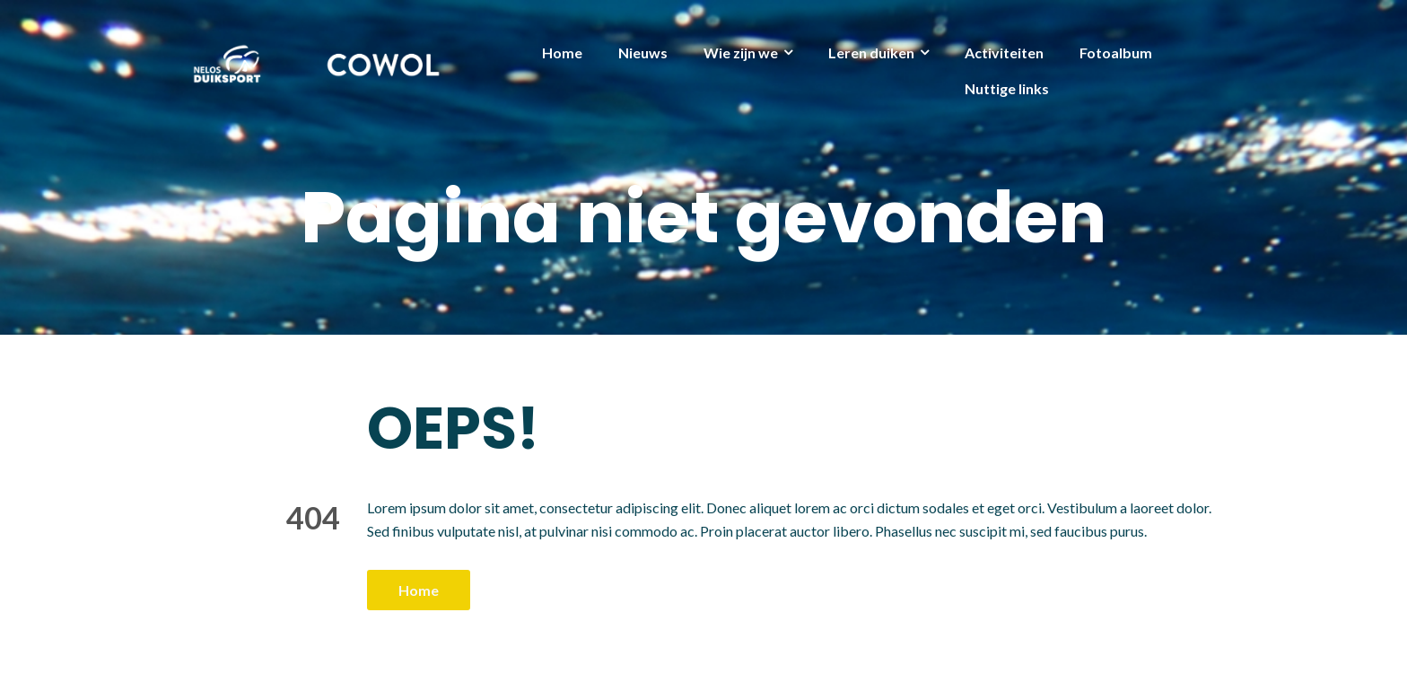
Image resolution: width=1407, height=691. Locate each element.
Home (562, 52)
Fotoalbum (1115, 52)
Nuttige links (1007, 88)
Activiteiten (1004, 52)
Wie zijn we (741, 52)
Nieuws (643, 52)
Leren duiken (871, 52)
